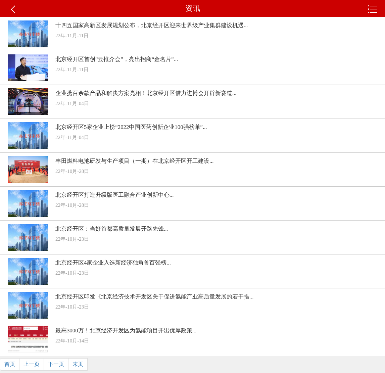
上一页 (31, 364)
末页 (78, 364)
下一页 (56, 364)
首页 (9, 364)
